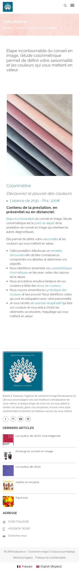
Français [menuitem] (27, 566)
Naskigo (70, 551)
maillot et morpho (27, 482)
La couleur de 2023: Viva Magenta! (38, 435)
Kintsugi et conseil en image (34, 451)
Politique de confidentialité (50, 557)
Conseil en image (27, 28)
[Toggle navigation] (72, 5)
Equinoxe (22, 497)
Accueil (7, 28)
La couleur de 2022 (28, 466)
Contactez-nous (17, 535)
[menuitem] (24, 566)
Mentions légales (23, 557)
